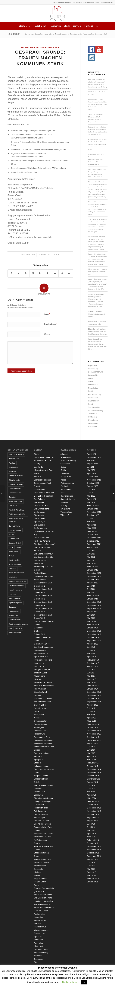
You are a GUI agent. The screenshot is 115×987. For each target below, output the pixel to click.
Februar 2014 (93, 801)
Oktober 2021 (93, 541)
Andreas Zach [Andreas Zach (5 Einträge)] (14, 459)
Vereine (37, 923)
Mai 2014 (91, 792)
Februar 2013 (93, 840)
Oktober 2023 (93, 483)
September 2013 (94, 817)
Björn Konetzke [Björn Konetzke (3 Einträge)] (14, 480)
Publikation (93, 398)
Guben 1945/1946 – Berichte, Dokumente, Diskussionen (43, 647)
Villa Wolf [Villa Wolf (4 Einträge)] (18, 628)
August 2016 (92, 705)
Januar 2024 (92, 476)
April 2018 (91, 657)
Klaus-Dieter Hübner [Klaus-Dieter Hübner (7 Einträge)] (16, 573)
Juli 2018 (91, 647)
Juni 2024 (91, 467)
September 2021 (94, 544)
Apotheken (38, 943)
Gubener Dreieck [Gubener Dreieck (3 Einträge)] (15, 543)
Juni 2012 (91, 866)
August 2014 (92, 782)
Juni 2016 (91, 711)
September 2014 (94, 779)
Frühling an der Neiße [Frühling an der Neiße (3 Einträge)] (17, 514)
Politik (56, 47)
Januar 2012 (92, 882)
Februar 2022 (93, 531)
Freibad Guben (40, 573)
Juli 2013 (91, 824)
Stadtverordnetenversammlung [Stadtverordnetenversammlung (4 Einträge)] (18, 624)
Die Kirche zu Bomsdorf (44, 544)
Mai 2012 (91, 869)
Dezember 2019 (94, 602)
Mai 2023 (91, 496)
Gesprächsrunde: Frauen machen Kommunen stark (40, 58)
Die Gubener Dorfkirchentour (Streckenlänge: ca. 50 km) (97, 194)
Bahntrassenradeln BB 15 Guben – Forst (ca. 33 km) (43, 460)
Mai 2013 (91, 830)
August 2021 (92, 547)
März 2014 (91, 798)
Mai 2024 (91, 470)
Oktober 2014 (93, 776)
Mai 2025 (91, 460)
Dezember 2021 (94, 537)
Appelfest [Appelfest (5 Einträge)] (12, 471)
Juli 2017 (91, 669)
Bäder (36, 454)
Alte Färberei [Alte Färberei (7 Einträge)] (19, 454)
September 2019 (94, 608)
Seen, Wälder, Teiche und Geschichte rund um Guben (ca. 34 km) (43, 898)
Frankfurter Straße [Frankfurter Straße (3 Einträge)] (15, 501)
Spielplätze (39, 760)
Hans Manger (92, 321)
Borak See (38, 476)
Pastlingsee (39, 727)
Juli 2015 (91, 747)
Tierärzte (38, 956)
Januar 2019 (92, 628)
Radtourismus (40, 927)
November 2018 (94, 634)
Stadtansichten (94, 407)
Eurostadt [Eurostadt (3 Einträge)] (12, 497)
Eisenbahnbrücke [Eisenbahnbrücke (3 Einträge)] (15, 493)
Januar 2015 (92, 766)
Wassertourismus (41, 930)
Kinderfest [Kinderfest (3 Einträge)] (12, 568)
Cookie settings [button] (70, 982)
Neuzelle (38, 718)
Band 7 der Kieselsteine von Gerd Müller (43, 470)
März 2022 (91, 528)
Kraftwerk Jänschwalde (44, 686)
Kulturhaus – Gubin (42, 837)
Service (77, 26)
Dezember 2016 (94, 692)
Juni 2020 (91, 589)
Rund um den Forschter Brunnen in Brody (97, 146)
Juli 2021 (91, 550)
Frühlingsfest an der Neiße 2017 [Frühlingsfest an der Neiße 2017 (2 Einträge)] (16, 520)
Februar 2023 (93, 505)
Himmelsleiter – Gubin (43, 833)
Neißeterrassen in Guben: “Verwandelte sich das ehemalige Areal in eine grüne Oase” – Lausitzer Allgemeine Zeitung (96, 241)
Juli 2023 (91, 489)
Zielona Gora (39, 792)
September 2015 (94, 740)
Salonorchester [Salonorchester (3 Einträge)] (14, 598)
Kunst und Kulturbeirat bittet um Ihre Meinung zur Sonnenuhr (97, 331)
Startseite (24, 26)
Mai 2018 (91, 653)
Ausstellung (93, 369)
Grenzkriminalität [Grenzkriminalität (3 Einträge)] (15, 530)
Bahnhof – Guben (41, 821)
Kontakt (88, 26)
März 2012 (91, 875)
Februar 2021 (93, 566)
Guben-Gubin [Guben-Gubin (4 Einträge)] (14, 539)
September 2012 (94, 856)
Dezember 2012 (94, 846)
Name (47, 314)
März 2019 (91, 621)
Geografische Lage (42, 801)
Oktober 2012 (93, 853)
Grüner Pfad (92, 232)
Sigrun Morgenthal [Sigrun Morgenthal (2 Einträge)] (15, 603)
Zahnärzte (38, 940)
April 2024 (91, 473)
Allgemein (92, 365)
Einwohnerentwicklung (43, 798)
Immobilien (93, 385)
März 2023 (91, 502)
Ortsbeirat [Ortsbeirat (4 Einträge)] (12, 594)
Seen (36, 885)
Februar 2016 (93, 724)
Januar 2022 (92, 534)
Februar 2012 (93, 878)
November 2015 (94, 734)
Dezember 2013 (94, 808)
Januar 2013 (92, 843)
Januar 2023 (92, 509)
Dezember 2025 (94, 457)
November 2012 (94, 850)
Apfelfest (38, 936)
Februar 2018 (93, 660)
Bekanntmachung (61, 34)
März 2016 (91, 721)
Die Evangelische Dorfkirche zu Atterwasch (41, 512)
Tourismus (55, 26)
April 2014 (91, 795)
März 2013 (91, 837)
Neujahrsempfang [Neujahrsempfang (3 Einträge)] (15, 590)
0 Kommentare (44, 255)
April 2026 (91, 454)
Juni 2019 (91, 615)
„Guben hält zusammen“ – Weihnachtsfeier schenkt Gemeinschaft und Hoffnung (97, 84)
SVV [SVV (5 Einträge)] (10, 628)
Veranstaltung (94, 423)
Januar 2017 (92, 689)
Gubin (90, 381)
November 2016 (94, 695)
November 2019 (94, 605)
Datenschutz (39, 489)
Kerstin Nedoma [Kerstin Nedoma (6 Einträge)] (15, 564)
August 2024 (92, 464)
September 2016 (94, 702)
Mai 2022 (91, 521)
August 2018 (92, 644)
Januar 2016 (92, 727)
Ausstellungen (40, 866)
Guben (91, 378)
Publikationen (40, 811)
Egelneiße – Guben (42, 824)
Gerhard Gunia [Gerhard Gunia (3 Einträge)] (14, 526)
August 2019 (92, 612)
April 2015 (91, 756)
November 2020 (94, 576)
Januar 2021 (92, 570)
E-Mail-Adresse (50, 324)
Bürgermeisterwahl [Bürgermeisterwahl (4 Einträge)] (16, 484)
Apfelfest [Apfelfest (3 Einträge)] (12, 463)
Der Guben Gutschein (43, 496)
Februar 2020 (93, 595)
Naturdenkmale (40, 708)
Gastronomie (39, 933)
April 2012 (91, 872)
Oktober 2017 (93, 663)
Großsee (38, 631)
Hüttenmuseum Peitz (95, 306)
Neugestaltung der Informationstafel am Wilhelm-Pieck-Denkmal (96, 174)
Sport (90, 404)
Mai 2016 (91, 715)
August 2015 (92, 743)
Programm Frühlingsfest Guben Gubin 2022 (97, 271)
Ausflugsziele (40, 914)
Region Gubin (40, 882)
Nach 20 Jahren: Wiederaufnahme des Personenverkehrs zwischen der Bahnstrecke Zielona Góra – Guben (97, 259)
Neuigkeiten (39, 26)
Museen (37, 875)
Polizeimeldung (94, 394)
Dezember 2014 (94, 769)
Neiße (36, 711)
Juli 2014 (91, 785)
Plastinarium (39, 734)
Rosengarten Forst (42, 737)
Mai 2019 (91, 618)
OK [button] (84, 982)
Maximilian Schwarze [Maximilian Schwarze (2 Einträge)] (16, 586)
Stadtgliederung (41, 814)
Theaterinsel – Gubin (43, 859)
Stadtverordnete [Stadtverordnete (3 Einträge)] (15, 620)
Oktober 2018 (93, 637)
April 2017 (91, 679)
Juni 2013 (91, 827)
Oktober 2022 (93, 515)
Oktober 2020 (93, 579)
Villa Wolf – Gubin (41, 862)
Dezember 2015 (94, 731)
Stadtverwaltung (41, 952)
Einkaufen (38, 795)
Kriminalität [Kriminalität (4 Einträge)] (13, 577)
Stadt (67, 26)
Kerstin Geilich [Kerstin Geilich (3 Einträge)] (14, 560)
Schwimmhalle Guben (43, 740)
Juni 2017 (91, 673)
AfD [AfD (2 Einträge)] (10, 454)
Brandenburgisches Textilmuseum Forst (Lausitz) (42, 483)
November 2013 (94, 811)
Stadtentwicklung (95, 410)
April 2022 (91, 525)
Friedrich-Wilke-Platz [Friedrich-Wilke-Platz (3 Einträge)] (16, 510)
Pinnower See (40, 731)
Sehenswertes (40, 920)
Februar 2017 (93, 686)
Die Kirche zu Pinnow (43, 554)
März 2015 (91, 760)
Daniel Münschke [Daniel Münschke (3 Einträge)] (15, 489)
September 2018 (94, 640)
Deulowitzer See (41, 505)
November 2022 (94, 512)
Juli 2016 (91, 708)
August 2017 (92, 666)
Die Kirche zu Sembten (44, 557)
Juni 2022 (91, 518)
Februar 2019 (93, 624)
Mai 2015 (91, 753)
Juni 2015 (91, 750)
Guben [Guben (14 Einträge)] (11, 534)
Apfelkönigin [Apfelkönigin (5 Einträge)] (13, 467)
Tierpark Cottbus (41, 776)
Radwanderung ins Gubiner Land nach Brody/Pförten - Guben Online (97, 129)
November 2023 (94, 480)
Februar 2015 (93, 763)
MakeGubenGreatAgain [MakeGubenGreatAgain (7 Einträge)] (17, 581)
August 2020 (92, 583)
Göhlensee (38, 628)
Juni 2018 (91, 650)
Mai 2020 (91, 592)
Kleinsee (37, 679)
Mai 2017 (91, 676)
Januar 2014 (92, 805)
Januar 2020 (92, 599)
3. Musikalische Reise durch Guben (96, 314)
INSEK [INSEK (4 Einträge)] (11, 556)
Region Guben (40, 878)
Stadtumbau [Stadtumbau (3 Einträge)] (13, 615)
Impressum (39, 663)
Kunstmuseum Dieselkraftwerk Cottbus (40, 692)
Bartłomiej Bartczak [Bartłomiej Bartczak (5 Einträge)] (16, 476)
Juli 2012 (91, 862)
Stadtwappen (39, 817)
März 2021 (91, 563)
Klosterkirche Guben (43, 682)
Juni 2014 (91, 788)
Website (47, 334)
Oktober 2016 (93, 698)
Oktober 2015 (93, 737)
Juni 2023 (91, 492)
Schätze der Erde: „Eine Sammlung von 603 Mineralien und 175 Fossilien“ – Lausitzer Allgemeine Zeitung (96, 299)
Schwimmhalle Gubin (43, 743)
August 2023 (92, 486)
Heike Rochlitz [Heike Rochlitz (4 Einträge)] (14, 551)
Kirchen (37, 872)
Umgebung (93, 420)
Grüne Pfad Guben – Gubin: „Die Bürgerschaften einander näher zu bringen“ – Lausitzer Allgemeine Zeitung (97, 284)
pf (59, 255)
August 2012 (92, 859)
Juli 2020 (91, 586)
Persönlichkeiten (41, 808)
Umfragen (92, 417)
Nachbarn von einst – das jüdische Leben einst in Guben (43, 701)
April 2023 (91, 499)
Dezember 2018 (94, 631)
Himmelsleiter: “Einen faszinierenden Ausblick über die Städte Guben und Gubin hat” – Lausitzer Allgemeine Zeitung (97, 207)
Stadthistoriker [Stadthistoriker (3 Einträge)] (14, 611)
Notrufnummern (40, 949)
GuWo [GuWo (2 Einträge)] (18, 547)
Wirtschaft (92, 426)
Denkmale (38, 869)
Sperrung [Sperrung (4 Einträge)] (12, 607)
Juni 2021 (91, 554)
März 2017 (91, 682)
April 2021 (91, 560)
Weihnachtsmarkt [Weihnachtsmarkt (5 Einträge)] (15, 632)
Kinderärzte (39, 946)
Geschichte (93, 375)
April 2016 (91, 718)
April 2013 (91, 833)
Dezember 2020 (94, 573)
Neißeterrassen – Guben (96, 249)
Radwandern (93, 401)
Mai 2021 (91, 557)
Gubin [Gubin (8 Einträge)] (11, 547)
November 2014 (94, 772)
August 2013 (92, 821)
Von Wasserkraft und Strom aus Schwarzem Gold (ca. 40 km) (44, 907)
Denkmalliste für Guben (44, 492)
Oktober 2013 (93, 814)
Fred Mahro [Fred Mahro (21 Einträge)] (13, 505)
